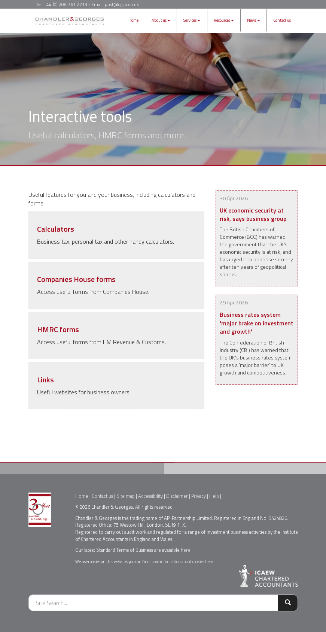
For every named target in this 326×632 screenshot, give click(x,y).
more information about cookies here (181, 561)
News (253, 20)
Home (133, 20)
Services (191, 20)
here (186, 550)
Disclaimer (177, 496)
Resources (224, 20)
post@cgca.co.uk (122, 4)
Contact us (282, 20)
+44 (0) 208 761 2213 (65, 4)
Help (214, 496)
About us (161, 20)
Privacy (198, 496)
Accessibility (150, 496)
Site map (125, 496)
